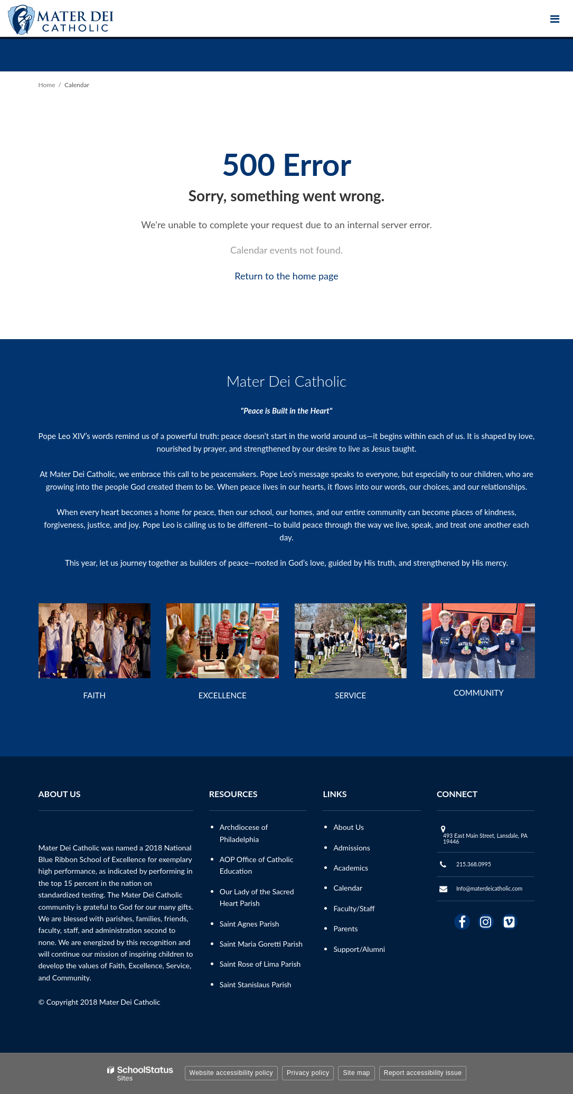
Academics (350, 867)
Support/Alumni (359, 949)
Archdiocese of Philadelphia (244, 832)
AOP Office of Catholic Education (257, 865)
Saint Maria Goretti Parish (261, 943)
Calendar (347, 887)
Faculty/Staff (353, 908)
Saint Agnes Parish (249, 923)
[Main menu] (554, 18)
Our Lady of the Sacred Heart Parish (257, 897)
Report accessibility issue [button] (423, 1073)
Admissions (351, 847)
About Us (348, 826)
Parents (345, 928)
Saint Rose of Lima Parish (260, 963)
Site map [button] (356, 1073)
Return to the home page (286, 276)
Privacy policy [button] (308, 1073)
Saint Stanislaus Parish (256, 984)
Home (47, 85)
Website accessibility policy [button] (232, 1073)
